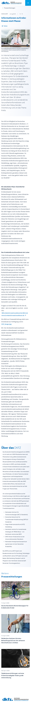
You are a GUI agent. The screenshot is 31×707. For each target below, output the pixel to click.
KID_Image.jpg (6, 324)
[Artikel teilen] (4, 26)
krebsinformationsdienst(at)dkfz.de (15, 313)
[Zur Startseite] (12, 3)
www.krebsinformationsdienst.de (12, 315)
